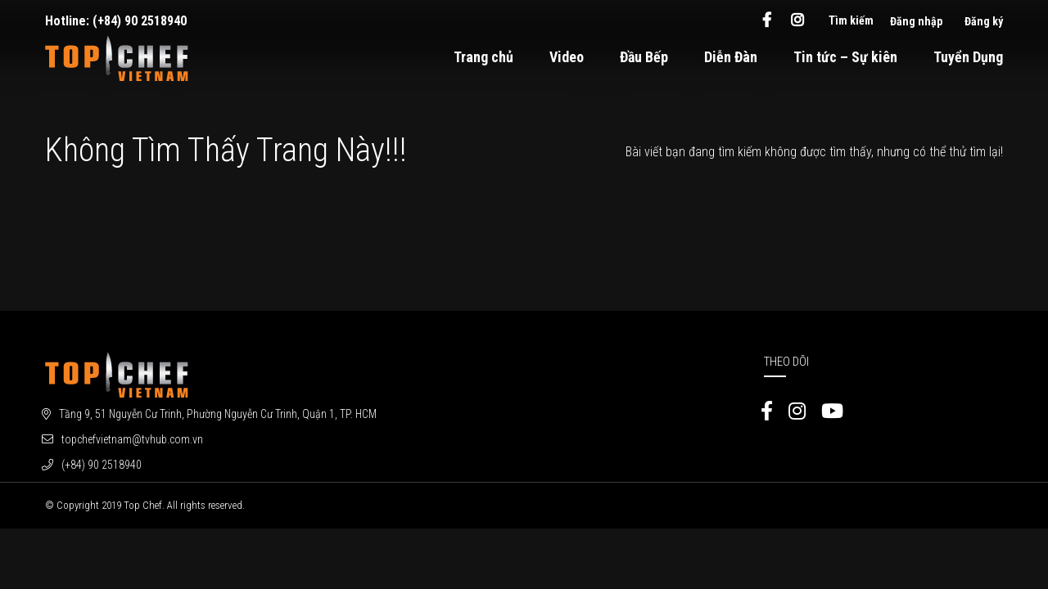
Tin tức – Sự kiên (845, 56)
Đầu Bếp (644, 56)
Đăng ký (983, 21)
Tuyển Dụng (968, 56)
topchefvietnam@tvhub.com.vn (132, 439)
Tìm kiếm (851, 20)
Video (566, 56)
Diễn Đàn (730, 56)
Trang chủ (483, 56)
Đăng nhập (916, 21)
